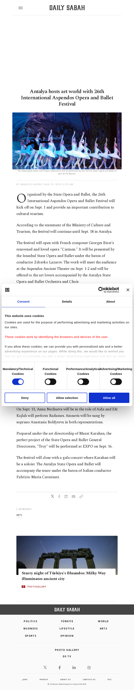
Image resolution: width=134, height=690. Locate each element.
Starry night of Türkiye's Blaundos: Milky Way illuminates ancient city (64, 576)
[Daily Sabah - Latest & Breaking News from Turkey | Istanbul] (67, 7)
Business (30, 628)
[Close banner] (128, 289)
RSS (109, 679)
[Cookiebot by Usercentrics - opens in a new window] (101, 290)
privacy (44, 679)
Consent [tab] (23, 301)
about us (65, 679)
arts (19, 514)
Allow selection (67, 398)
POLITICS (30, 621)
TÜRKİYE (67, 621)
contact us (89, 679)
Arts (103, 628)
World (103, 621)
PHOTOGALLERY (37, 586)
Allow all (109, 398)
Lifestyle (67, 628)
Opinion (67, 636)
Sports (30, 636)
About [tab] (110, 301)
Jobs (24, 679)
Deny (25, 398)
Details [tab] (67, 301)
